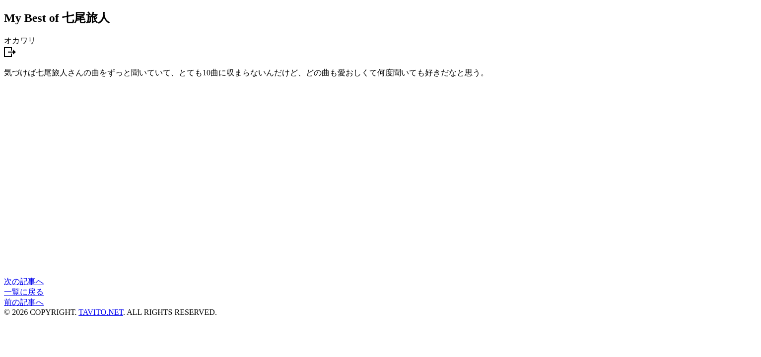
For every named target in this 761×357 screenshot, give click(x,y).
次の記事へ (24, 281)
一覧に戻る (24, 292)
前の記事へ (24, 302)
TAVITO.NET (100, 312)
